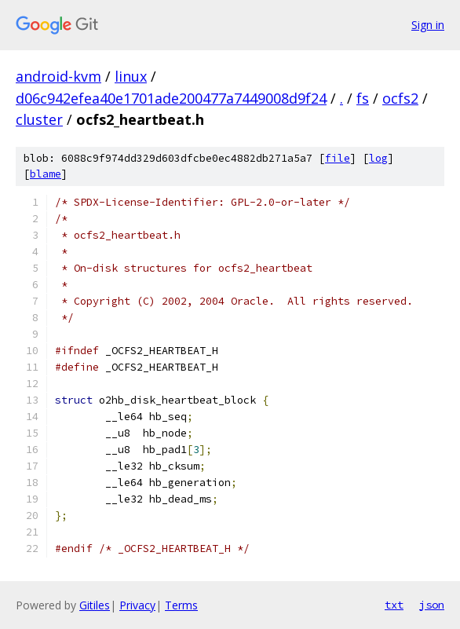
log (378, 158)
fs (362, 98)
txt (394, 605)
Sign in (427, 24)
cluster (39, 119)
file (337, 158)
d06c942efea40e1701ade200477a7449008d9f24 (171, 98)
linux (131, 76)
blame (45, 174)
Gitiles (94, 605)
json (431, 605)
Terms (181, 605)
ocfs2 (400, 98)
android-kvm (58, 76)
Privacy (137, 605)
